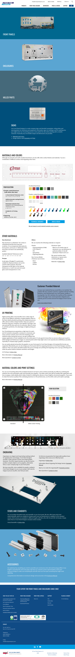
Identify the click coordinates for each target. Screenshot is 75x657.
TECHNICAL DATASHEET (37, 222)
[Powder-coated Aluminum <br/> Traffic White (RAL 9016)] (41, 201)
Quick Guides (50, 605)
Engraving (27, 138)
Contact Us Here (16, 357)
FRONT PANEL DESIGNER (35, 6)
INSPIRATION (46, 6)
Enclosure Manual (52, 576)
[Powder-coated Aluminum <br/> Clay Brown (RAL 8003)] (59, 197)
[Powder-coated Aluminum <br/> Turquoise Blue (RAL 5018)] (52, 197)
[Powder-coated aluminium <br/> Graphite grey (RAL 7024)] (67, 197)
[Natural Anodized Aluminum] (52, 188)
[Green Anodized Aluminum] (41, 188)
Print (33, 138)
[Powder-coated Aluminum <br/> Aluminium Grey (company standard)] (30, 201)
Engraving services (64, 468)
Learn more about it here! (45, 303)
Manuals (49, 603)
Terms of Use (66, 653)
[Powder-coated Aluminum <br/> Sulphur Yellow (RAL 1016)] (30, 197)
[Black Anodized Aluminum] (48, 188)
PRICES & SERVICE (56, 6)
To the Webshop (64, 599)
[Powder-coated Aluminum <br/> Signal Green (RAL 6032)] (56, 197)
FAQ (48, 599)
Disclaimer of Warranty (52, 653)
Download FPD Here (24, 603)
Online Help (61, 261)
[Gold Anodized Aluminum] (30, 188)
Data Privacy (66, 654)
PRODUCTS (24, 6)
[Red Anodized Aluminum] (34, 188)
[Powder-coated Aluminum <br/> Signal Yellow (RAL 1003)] (34, 197)
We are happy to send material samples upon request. (44, 226)
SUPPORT (65, 6)
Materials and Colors (18, 136)
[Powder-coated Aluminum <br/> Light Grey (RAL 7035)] (34, 201)
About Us (67, 1)
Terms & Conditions (52, 654)
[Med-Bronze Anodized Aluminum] (45, 188)
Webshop (59, 1)
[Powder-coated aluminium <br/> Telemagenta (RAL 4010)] (37, 197)
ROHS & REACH (56, 222)
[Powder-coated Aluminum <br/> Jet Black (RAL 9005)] (63, 197)
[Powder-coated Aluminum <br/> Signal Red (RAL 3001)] (41, 197)
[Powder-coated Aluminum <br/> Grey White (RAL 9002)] (37, 201)
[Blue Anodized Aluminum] (37, 188)
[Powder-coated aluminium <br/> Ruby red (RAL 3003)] (45, 197)
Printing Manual (17, 355)
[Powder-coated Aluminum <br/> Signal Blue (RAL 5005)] (48, 197)
